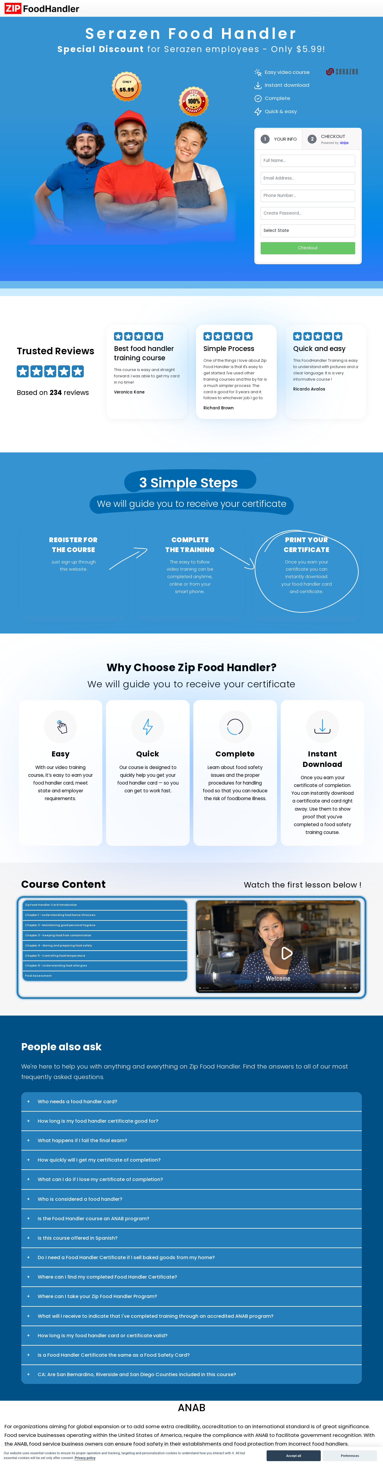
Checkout (308, 248)
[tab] (279, 139)
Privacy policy (85, 1458)
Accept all (293, 1456)
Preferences (350, 1456)
